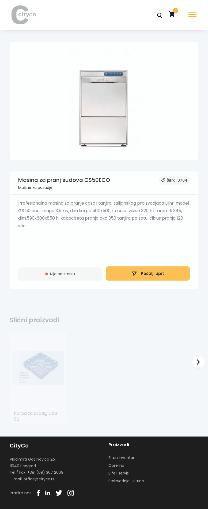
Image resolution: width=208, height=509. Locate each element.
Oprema (116, 465)
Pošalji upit (148, 275)
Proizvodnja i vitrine (126, 481)
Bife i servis (118, 473)
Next (198, 362)
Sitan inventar (121, 457)
